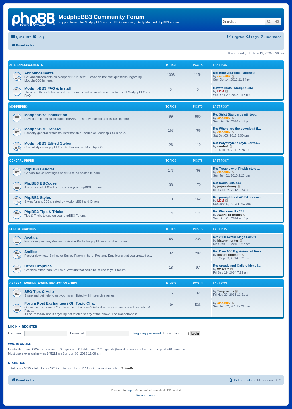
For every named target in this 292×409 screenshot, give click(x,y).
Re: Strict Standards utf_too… (235, 114)
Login (12, 326)
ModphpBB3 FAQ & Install (47, 88)
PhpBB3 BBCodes (40, 183)
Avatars (31, 237)
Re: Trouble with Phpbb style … (236, 168)
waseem (223, 269)
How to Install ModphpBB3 (233, 88)
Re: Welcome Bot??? (228, 211)
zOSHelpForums (229, 214)
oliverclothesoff (229, 254)
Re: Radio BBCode (227, 183)
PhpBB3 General (39, 169)
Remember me (176, 333)
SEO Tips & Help (39, 291)
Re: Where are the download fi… (237, 128)
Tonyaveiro (225, 291)
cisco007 (223, 76)
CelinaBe (127, 368)
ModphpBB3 (18, 106)
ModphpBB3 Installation (45, 115)
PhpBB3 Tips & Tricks (43, 212)
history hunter (227, 240)
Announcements (39, 73)
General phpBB (21, 160)
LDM (220, 91)
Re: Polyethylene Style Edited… (236, 143)
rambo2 (223, 146)
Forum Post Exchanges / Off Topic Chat (59, 303)
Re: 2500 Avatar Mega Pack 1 (234, 237)
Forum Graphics (22, 229)
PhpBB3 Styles (37, 197)
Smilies (30, 252)
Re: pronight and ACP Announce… (239, 197)
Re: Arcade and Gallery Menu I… (237, 265)
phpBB (131, 390)
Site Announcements (26, 64)
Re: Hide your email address (234, 72)
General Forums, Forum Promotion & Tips (43, 283)
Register (29, 326)
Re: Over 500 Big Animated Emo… (238, 251)
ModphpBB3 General (42, 129)
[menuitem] (38, 36)
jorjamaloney (227, 186)
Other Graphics (38, 266)
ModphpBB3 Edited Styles (47, 143)
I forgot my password (146, 333)
